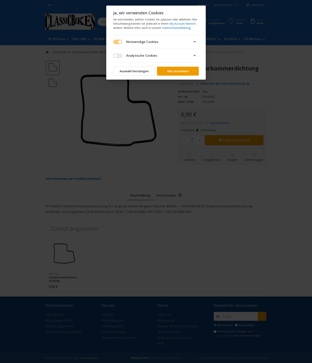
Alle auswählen (178, 71)
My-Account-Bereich (182, 23)
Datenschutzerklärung (176, 28)
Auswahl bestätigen (134, 71)
